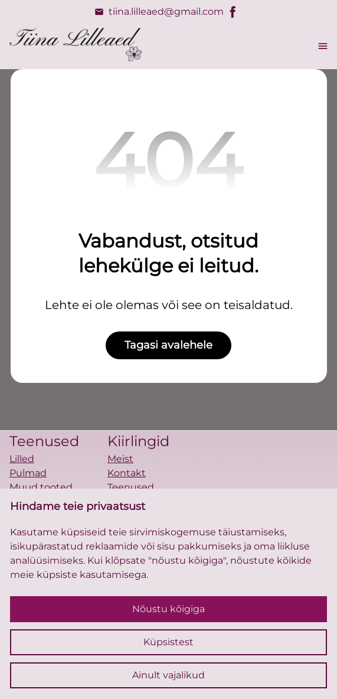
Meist (120, 458)
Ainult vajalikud (168, 675)
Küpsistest (168, 642)
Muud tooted (41, 487)
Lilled (21, 458)
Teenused (130, 487)
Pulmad (28, 473)
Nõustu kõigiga (168, 609)
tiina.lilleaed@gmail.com (159, 12)
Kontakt (126, 473)
